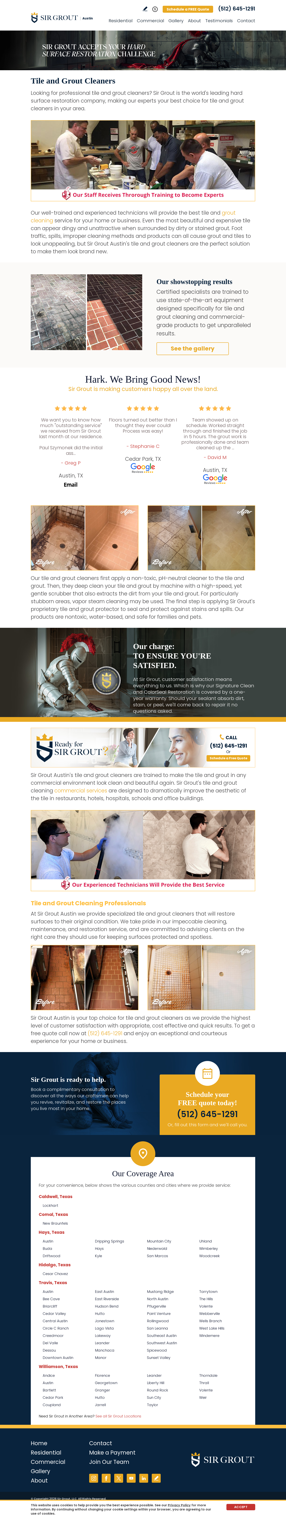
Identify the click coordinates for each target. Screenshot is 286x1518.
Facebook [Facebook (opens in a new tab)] (106, 1478)
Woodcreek (209, 1255)
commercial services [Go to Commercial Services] (80, 790)
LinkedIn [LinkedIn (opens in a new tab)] (143, 1478)
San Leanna (157, 1328)
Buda (47, 1248)
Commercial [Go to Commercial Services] (150, 21)
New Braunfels (55, 1223)
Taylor (152, 1404)
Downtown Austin (58, 1357)
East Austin (104, 1291)
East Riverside (107, 1298)
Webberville (209, 1313)
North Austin (157, 1298)
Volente (206, 1306)
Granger (102, 1390)
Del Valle (50, 1342)
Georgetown (106, 1382)
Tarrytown (208, 1291)
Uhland (205, 1241)
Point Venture (159, 1313)
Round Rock (157, 1390)
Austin (48, 1241)
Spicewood (157, 1350)
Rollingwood (158, 1320)
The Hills (206, 1298)
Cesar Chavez (55, 1273)
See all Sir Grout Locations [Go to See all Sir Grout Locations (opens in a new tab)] (118, 1416)
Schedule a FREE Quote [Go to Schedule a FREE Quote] (188, 9)
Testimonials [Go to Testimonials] (219, 21)
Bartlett (49, 1390)
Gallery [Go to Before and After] (176, 21)
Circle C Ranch (56, 1328)
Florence (102, 1375)
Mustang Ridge (160, 1291)
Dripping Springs (109, 1241)
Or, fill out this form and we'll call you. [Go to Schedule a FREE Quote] (207, 1125)
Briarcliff (50, 1306)
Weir (203, 1397)
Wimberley (208, 1248)
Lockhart (50, 1205)
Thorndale (208, 1375)
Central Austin (55, 1320)
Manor (100, 1357)
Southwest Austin (162, 1342)
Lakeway (103, 1335)
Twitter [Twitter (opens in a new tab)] (118, 1478)
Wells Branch (210, 1320)
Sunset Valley (158, 1357)
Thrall (204, 1382)
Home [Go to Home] (39, 1443)
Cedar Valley (54, 1313)
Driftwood (51, 1255)
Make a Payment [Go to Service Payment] (112, 1453)
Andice (49, 1375)
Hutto (100, 1313)
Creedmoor (53, 1335)
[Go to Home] (66, 17)
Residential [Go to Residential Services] (120, 21)
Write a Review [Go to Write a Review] (145, 9)
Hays (99, 1248)
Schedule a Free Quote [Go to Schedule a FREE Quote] (228, 758)
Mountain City (159, 1241)
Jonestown (104, 1320)
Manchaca (104, 1350)
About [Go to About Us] (194, 21)
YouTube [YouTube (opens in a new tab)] (131, 1478)
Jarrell (100, 1404)
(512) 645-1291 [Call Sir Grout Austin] (236, 8)
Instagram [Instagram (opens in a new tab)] (93, 1478)
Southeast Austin (162, 1335)
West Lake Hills (211, 1328)
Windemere (209, 1335)
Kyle (98, 1255)
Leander (102, 1342)
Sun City (154, 1397)
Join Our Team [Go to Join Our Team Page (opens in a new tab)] (109, 1462)
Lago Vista (104, 1328)
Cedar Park (53, 1397)
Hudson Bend (107, 1306)
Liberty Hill (155, 1382)
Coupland (52, 1404)
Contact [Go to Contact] (246, 21)
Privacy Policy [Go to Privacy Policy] (179, 1505)
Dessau (49, 1350)
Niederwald (157, 1248)
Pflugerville (156, 1306)
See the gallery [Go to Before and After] (192, 348)
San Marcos (157, 1255)
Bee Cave (51, 1298)
